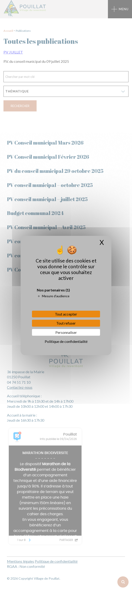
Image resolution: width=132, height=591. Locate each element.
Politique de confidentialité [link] (66, 341)
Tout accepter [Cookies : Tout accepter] (66, 314)
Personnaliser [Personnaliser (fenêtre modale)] (66, 332)
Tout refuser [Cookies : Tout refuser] (66, 323)
